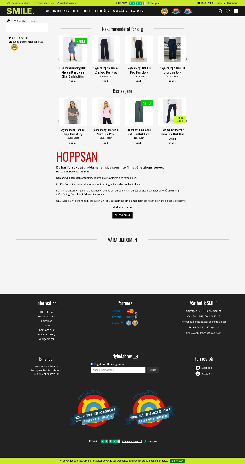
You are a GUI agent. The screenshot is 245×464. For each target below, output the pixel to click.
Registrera (99, 364)
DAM (47, 11)
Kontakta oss (46, 329)
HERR (76, 11)
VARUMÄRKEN (120, 11)
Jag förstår (177, 460)
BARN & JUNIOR (61, 11)
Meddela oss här (122, 207)
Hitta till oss (46, 312)
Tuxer (33, 21)
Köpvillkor (46, 320)
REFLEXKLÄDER (101, 11)
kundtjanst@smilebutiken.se (28, 41)
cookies (78, 460)
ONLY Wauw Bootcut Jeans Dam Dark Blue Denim (172, 134)
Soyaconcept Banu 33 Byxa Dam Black (139, 70)
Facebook (206, 367)
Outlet (86, 11)
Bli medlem (232, 3)
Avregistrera (117, 364)
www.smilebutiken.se (46, 366)
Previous (58, 59)
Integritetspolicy (46, 334)
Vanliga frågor (46, 338)
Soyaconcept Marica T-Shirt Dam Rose (106, 132)
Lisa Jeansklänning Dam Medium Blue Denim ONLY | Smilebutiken (72, 72)
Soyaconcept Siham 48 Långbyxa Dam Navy (106, 70)
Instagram (206, 373)
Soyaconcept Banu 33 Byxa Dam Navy (172, 70)
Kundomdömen (46, 316)
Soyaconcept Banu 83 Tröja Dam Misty (72, 132)
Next (186, 59)
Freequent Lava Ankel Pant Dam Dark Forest (139, 132)
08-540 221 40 (207, 3)
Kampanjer (137, 11)
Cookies (46, 325)
